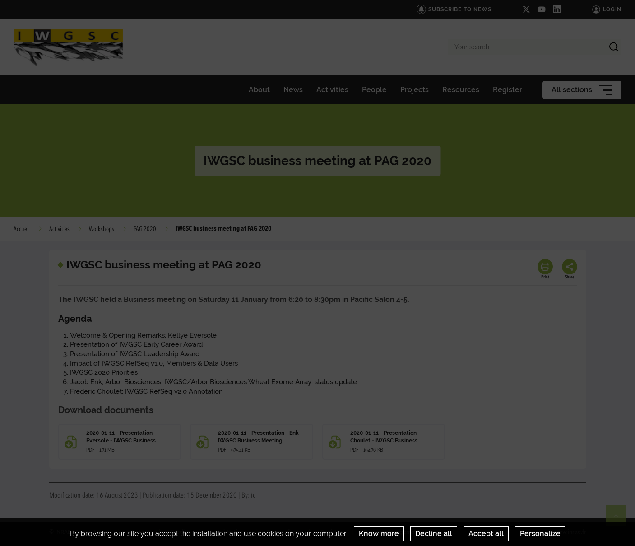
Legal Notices (228, 532)
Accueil (22, 229)
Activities (59, 229)
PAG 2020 (145, 229)
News (101, 532)
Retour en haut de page (619, 519)
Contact (139, 532)
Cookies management (391, 532)
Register (331, 532)
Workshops (101, 229)
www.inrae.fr (569, 532)
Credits (180, 532)
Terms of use (283, 532)
